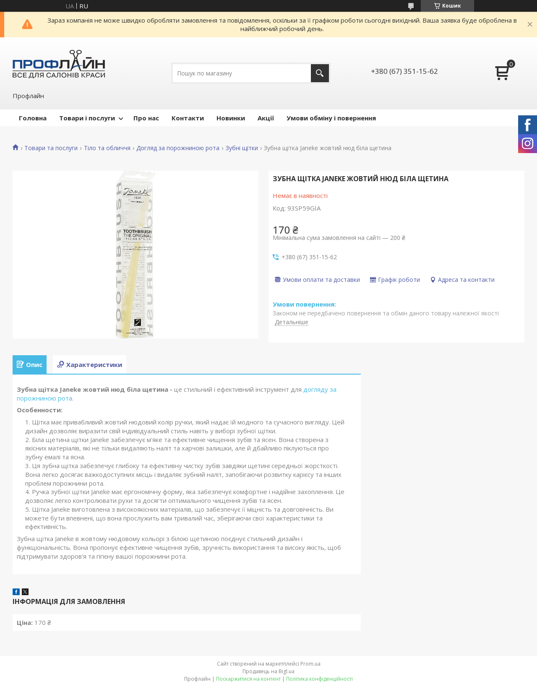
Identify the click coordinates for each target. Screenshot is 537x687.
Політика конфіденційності (319, 678)
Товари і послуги (87, 118)
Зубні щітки (242, 148)
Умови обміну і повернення (331, 118)
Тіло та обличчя (107, 148)
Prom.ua (310, 663)
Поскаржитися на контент (248, 678)
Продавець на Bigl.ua (268, 671)
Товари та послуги (51, 148)
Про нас (146, 118)
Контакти (188, 118)
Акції (266, 118)
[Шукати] (320, 73)
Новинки (230, 118)
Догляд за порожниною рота (177, 148)
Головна (33, 118)
